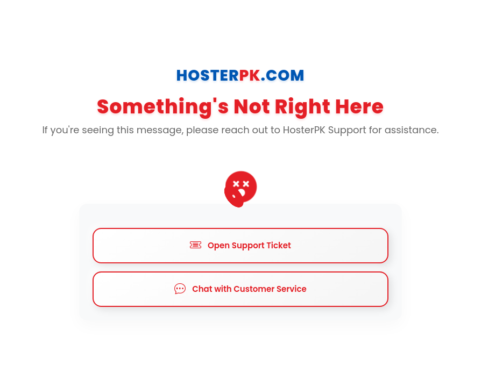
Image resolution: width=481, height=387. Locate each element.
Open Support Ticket (240, 246)
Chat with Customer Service (240, 289)
